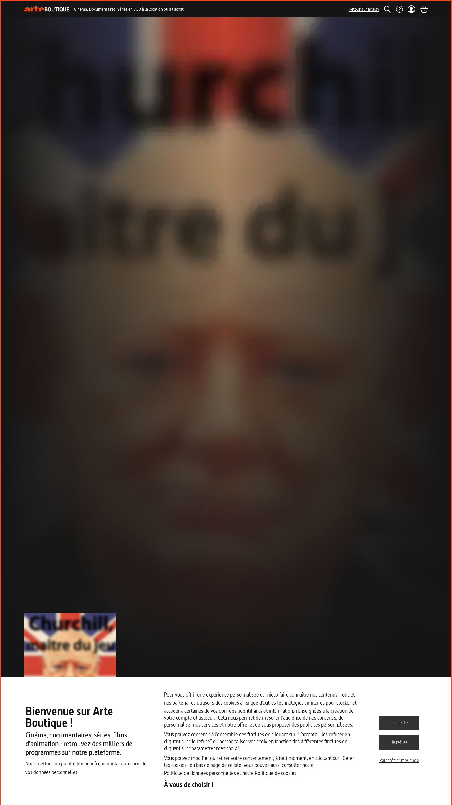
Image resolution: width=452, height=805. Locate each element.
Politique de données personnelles (200, 773)
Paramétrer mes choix (399, 760)
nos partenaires (180, 702)
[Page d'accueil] (46, 9)
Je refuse (399, 742)
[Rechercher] (387, 9)
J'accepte (399, 723)
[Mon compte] (411, 9)
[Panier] (424, 9)
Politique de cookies (275, 773)
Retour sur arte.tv (364, 9)
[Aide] (399, 9)
